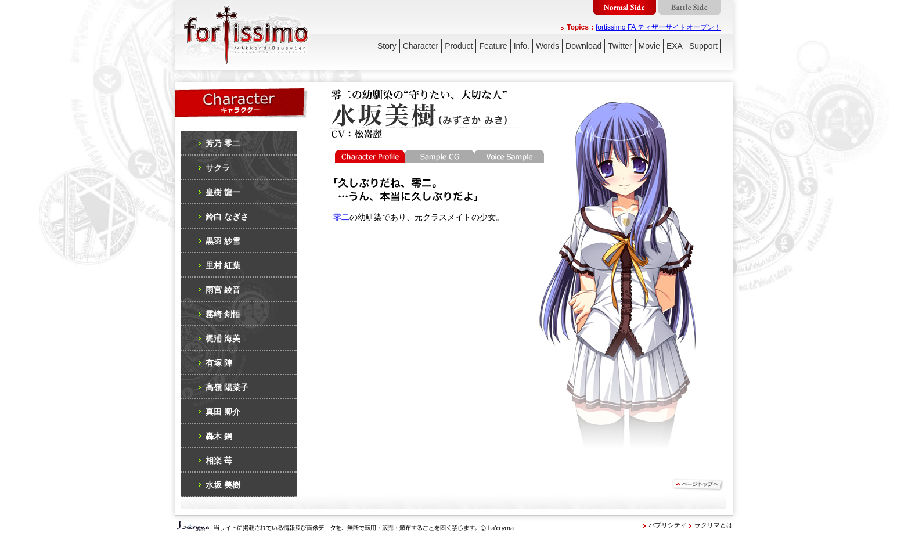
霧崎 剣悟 (223, 314)
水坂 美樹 (223, 484)
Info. (521, 46)
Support (703, 46)
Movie (649, 46)
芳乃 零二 (223, 143)
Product (459, 46)
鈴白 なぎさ (227, 216)
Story (387, 46)
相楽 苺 (219, 460)
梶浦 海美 (223, 338)
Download (583, 46)
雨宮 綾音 (223, 289)
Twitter (620, 46)
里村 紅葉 (223, 265)
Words (547, 46)
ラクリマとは (713, 524)
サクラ (218, 167)
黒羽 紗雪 (223, 241)
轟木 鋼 (219, 436)
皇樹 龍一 (223, 192)
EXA (674, 46)
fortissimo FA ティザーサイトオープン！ (658, 27)
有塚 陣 (219, 363)
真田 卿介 (223, 411)
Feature (493, 46)
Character (420, 46)
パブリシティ (667, 524)
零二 (341, 217)
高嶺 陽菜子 (227, 387)
